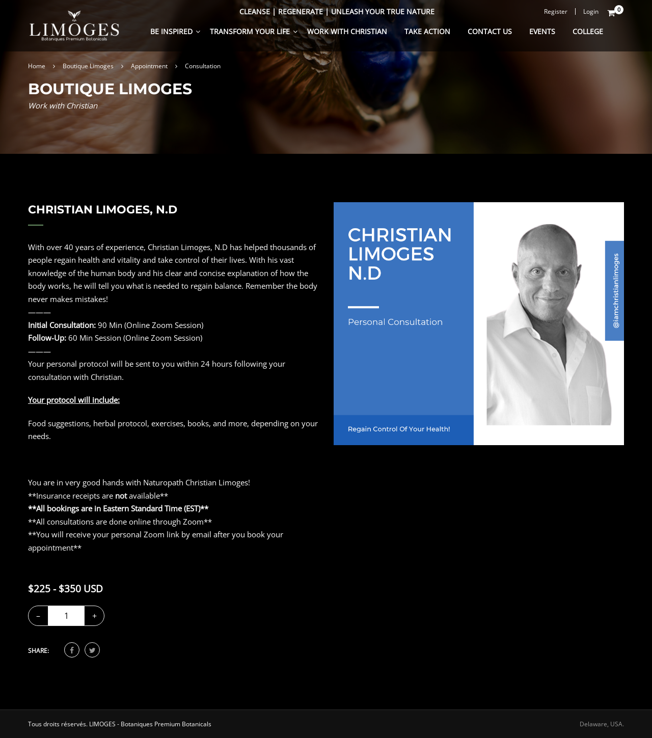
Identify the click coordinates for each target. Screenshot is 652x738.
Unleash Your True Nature (382, 11)
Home (36, 66)
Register (555, 11)
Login (591, 11)
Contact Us (490, 31)
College (588, 31)
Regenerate (300, 11)
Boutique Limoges (88, 66)
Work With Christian (347, 31)
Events (542, 31)
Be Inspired (171, 31)
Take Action (427, 31)
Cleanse (254, 11)
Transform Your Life (250, 31)
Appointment (149, 66)
